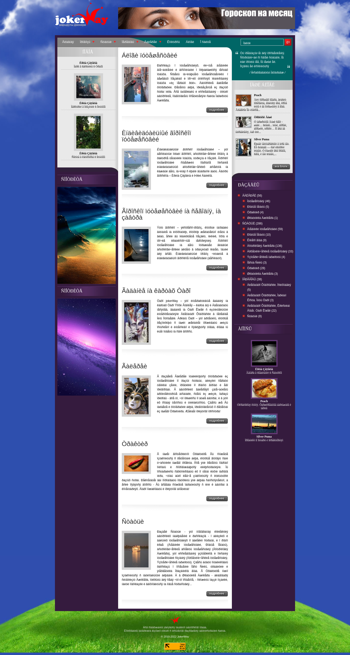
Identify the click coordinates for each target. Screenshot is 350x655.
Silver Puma (261, 139)
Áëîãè (190, 42)
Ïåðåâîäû (128, 42)
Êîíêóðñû (173, 42)
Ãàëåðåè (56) (252, 195)
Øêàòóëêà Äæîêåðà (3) (262, 273)
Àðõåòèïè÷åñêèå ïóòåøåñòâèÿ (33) (270, 251)
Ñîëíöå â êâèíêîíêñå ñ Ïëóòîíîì (88, 157)
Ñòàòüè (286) (252, 223)
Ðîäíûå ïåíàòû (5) (258, 206)
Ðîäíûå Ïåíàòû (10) (259, 234)
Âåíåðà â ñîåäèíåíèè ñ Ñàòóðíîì (264, 372)
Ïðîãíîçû (85, 42)
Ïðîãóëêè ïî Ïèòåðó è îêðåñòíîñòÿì (264, 440)
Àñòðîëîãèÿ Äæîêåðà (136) (264, 246)
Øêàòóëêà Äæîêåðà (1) (262, 218)
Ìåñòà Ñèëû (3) (257, 262)
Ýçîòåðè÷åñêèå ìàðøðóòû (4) (266, 257)
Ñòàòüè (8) (254, 316)
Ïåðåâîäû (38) (252, 279)
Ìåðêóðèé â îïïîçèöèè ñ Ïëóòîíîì (88, 106)
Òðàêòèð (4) (255, 212)
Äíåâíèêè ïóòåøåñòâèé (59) (265, 229)
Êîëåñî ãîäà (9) (256, 240)
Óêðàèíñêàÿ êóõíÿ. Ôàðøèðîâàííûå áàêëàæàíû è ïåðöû (264, 406)
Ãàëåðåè (150, 42)
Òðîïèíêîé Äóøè (263, 117)
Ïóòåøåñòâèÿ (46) (258, 201)
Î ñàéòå (205, 42)
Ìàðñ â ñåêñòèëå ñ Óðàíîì (88, 66)
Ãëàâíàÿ (68, 42)
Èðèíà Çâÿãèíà (264, 369)
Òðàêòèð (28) (256, 268)
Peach (258, 95)
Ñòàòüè (106, 42)
